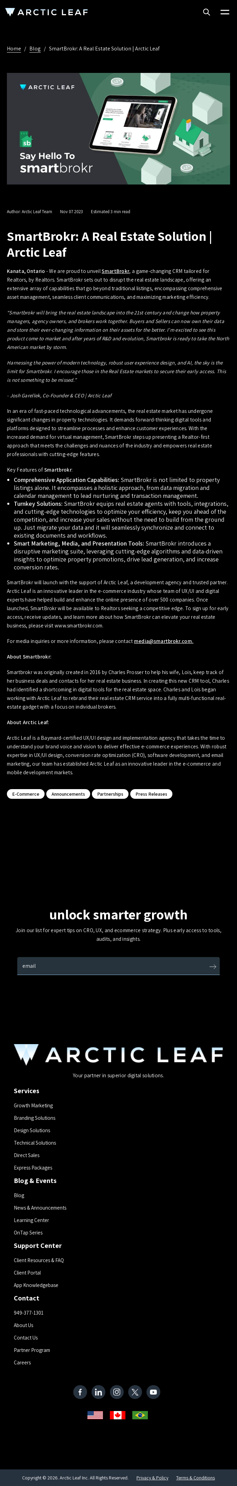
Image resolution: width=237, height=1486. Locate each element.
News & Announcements (40, 1207)
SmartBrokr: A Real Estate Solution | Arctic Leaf (104, 48)
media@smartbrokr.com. (163, 641)
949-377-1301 (29, 1312)
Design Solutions (32, 1130)
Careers (22, 1362)
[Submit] (212, 967)
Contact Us (26, 1337)
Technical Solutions (35, 1142)
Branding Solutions (34, 1118)
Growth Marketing (33, 1105)
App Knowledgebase (36, 1285)
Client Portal (27, 1272)
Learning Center (31, 1220)
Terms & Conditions (195, 1478)
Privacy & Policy (152, 1478)
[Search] (206, 13)
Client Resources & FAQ (39, 1260)
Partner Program (32, 1350)
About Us (23, 1325)
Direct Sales (26, 1155)
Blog (35, 48)
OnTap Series (28, 1232)
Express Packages (33, 1167)
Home (14, 48)
